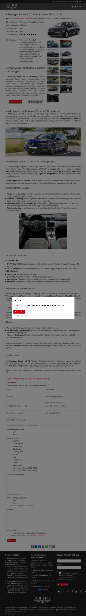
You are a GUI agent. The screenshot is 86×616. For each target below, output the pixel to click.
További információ (20, 316)
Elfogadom (19, 312)
